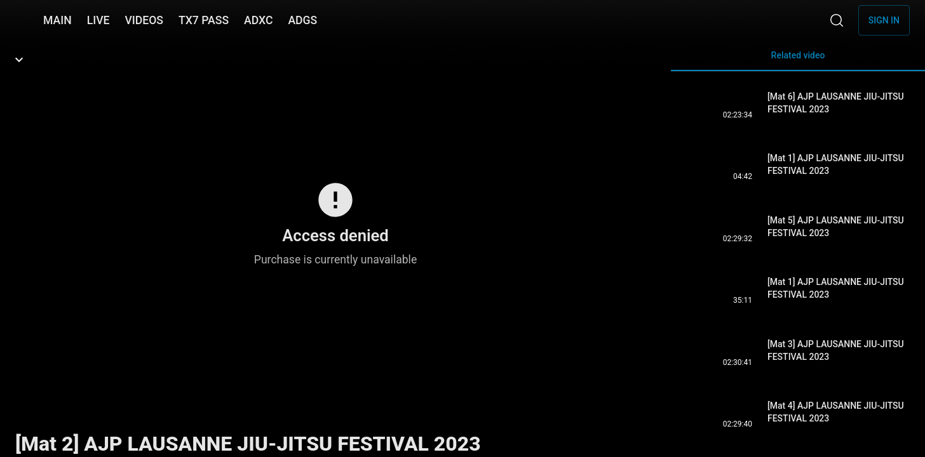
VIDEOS (144, 20)
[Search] (836, 20)
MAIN (57, 20)
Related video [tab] (798, 60)
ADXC (258, 20)
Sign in (884, 20)
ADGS (302, 20)
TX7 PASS (204, 20)
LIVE (98, 20)
